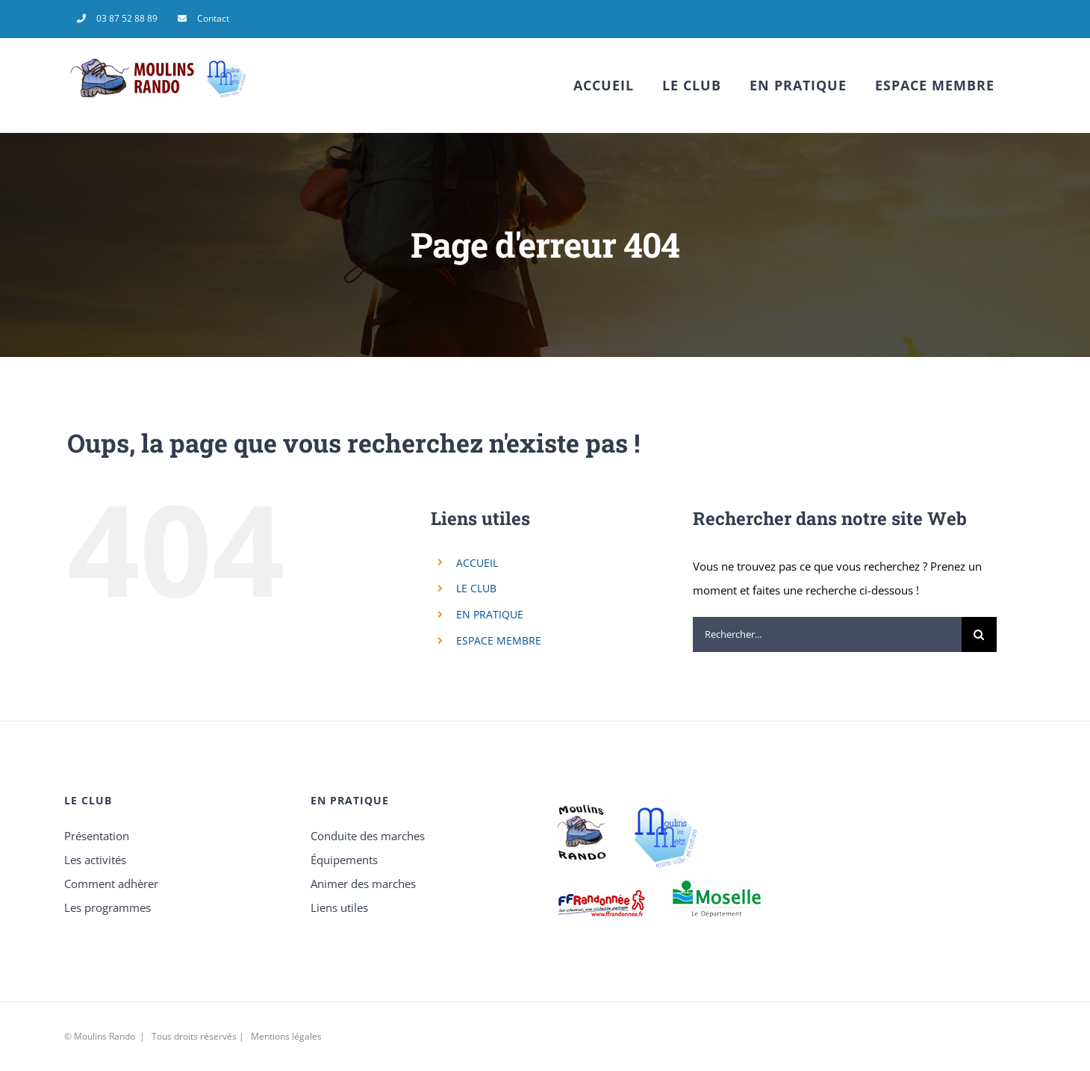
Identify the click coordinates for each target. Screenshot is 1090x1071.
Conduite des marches (368, 835)
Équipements (344, 859)
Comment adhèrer (111, 883)
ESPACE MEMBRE (498, 640)
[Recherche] (979, 634)
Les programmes (107, 907)
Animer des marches (363, 883)
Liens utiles (339, 907)
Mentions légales (286, 1036)
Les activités (95, 859)
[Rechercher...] (827, 634)
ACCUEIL (477, 563)
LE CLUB (476, 588)
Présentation (96, 835)
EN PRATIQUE (489, 614)
